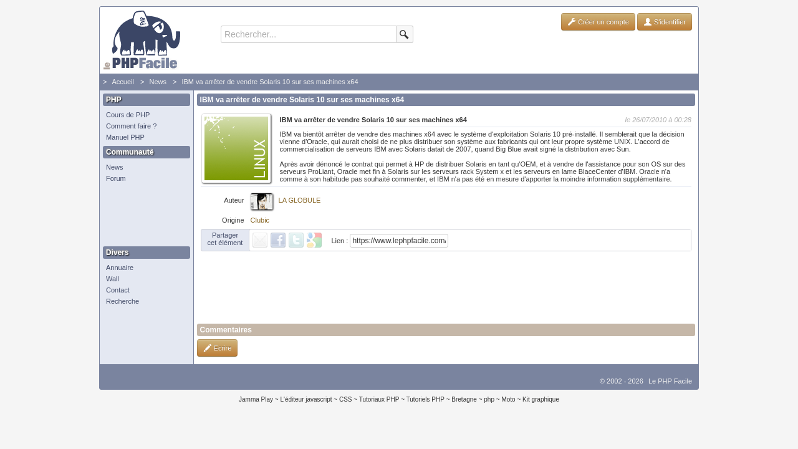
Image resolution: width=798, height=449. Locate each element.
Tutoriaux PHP (379, 399)
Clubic (260, 220)
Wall (112, 278)
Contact (118, 290)
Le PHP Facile (670, 381)
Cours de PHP (128, 114)
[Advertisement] (143, 215)
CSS (345, 399)
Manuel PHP (125, 137)
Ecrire (217, 348)
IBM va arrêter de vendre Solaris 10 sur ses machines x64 (269, 81)
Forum (116, 178)
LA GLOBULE (300, 200)
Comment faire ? (131, 126)
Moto (508, 399)
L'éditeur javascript (306, 399)
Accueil (122, 81)
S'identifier (664, 21)
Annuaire (119, 267)
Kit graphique (540, 399)
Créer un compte (598, 21)
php (489, 399)
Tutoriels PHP (425, 399)
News (157, 81)
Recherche (122, 301)
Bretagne (464, 399)
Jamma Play (256, 399)
